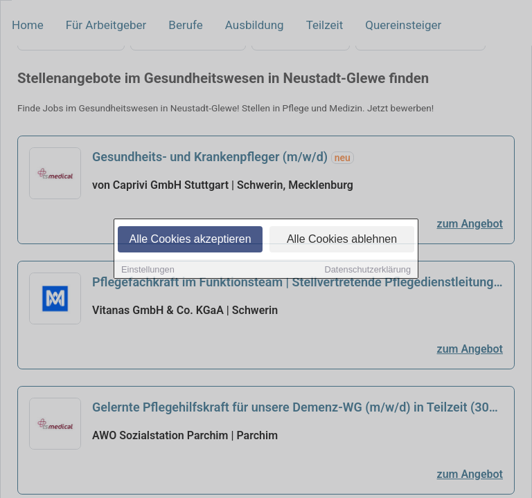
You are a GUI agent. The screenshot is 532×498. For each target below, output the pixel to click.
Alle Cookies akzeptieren (190, 240)
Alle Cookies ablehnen (342, 240)
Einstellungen (148, 270)
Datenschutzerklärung (368, 270)
